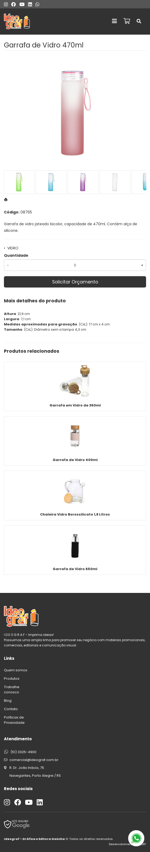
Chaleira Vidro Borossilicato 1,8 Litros (75, 514)
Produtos (11, 678)
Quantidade (16, 255)
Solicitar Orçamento (75, 282)
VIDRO (12, 248)
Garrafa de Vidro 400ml (75, 459)
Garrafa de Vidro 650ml (75, 568)
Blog (8, 700)
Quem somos (15, 670)
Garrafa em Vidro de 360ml (75, 405)
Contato (11, 708)
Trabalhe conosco (11, 689)
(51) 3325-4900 (23, 751)
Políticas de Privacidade (14, 720)
